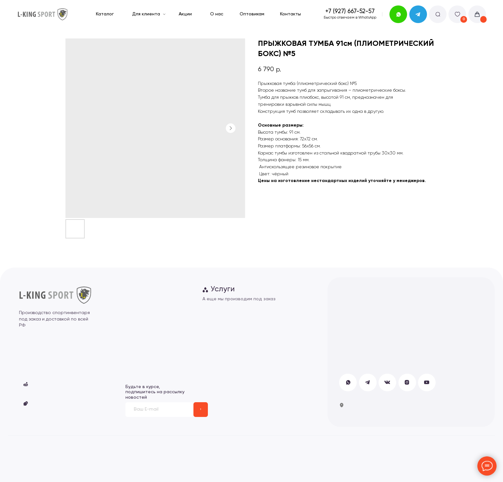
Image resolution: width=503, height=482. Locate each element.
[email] (159, 409)
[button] (25, 403)
